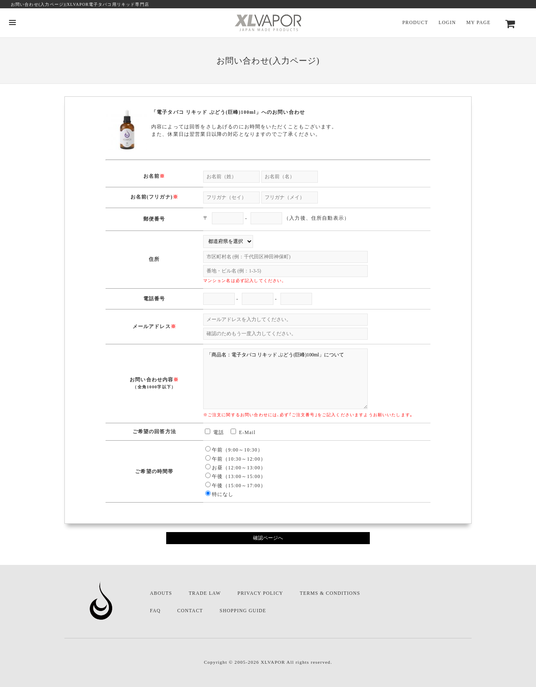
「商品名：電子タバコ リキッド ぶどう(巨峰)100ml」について (285, 378)
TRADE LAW (205, 593)
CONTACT (190, 610)
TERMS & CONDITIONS (330, 593)
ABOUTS (161, 593)
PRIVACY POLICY (260, 593)
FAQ (155, 610)
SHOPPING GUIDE (243, 610)
